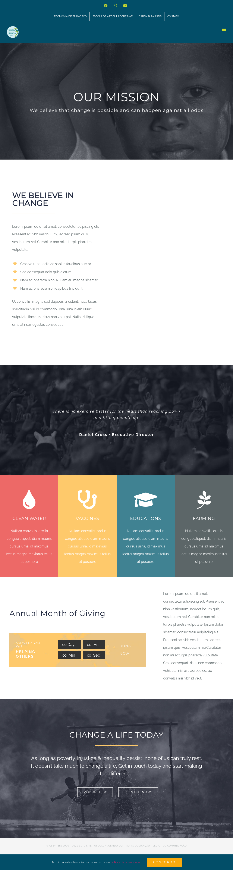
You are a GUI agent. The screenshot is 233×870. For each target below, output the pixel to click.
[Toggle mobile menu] (224, 29)
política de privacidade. (126, 862)
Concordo (164, 862)
